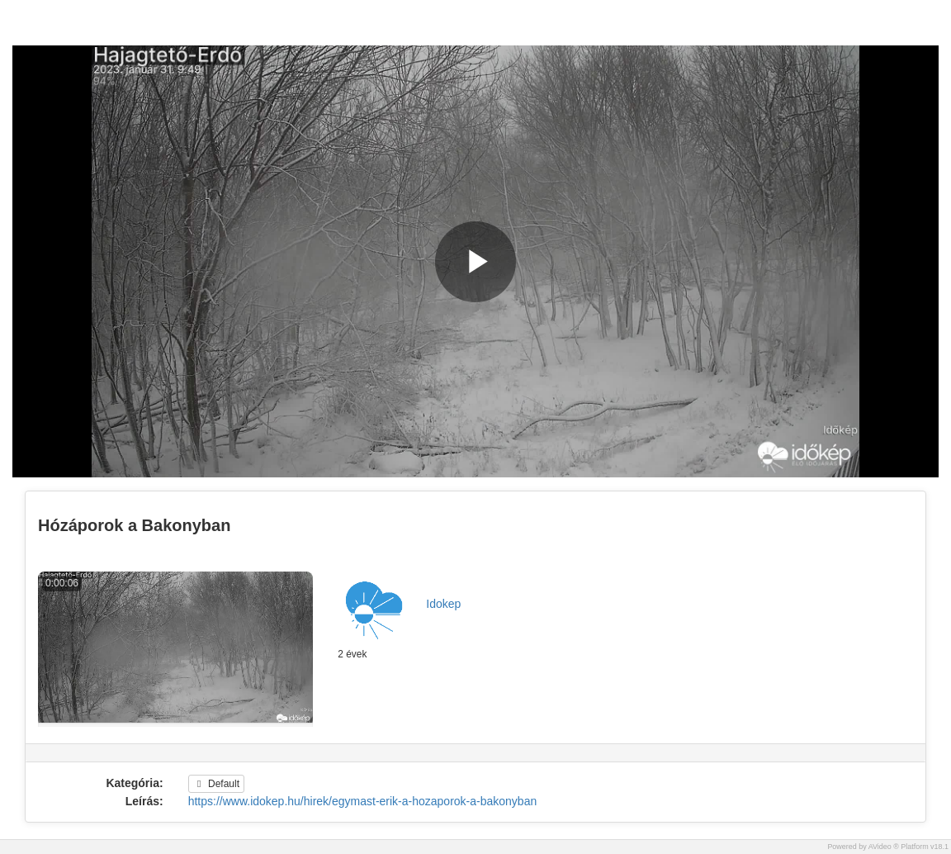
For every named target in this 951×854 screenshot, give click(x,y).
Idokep (443, 603)
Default (216, 784)
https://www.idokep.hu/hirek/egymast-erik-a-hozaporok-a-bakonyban (362, 801)
